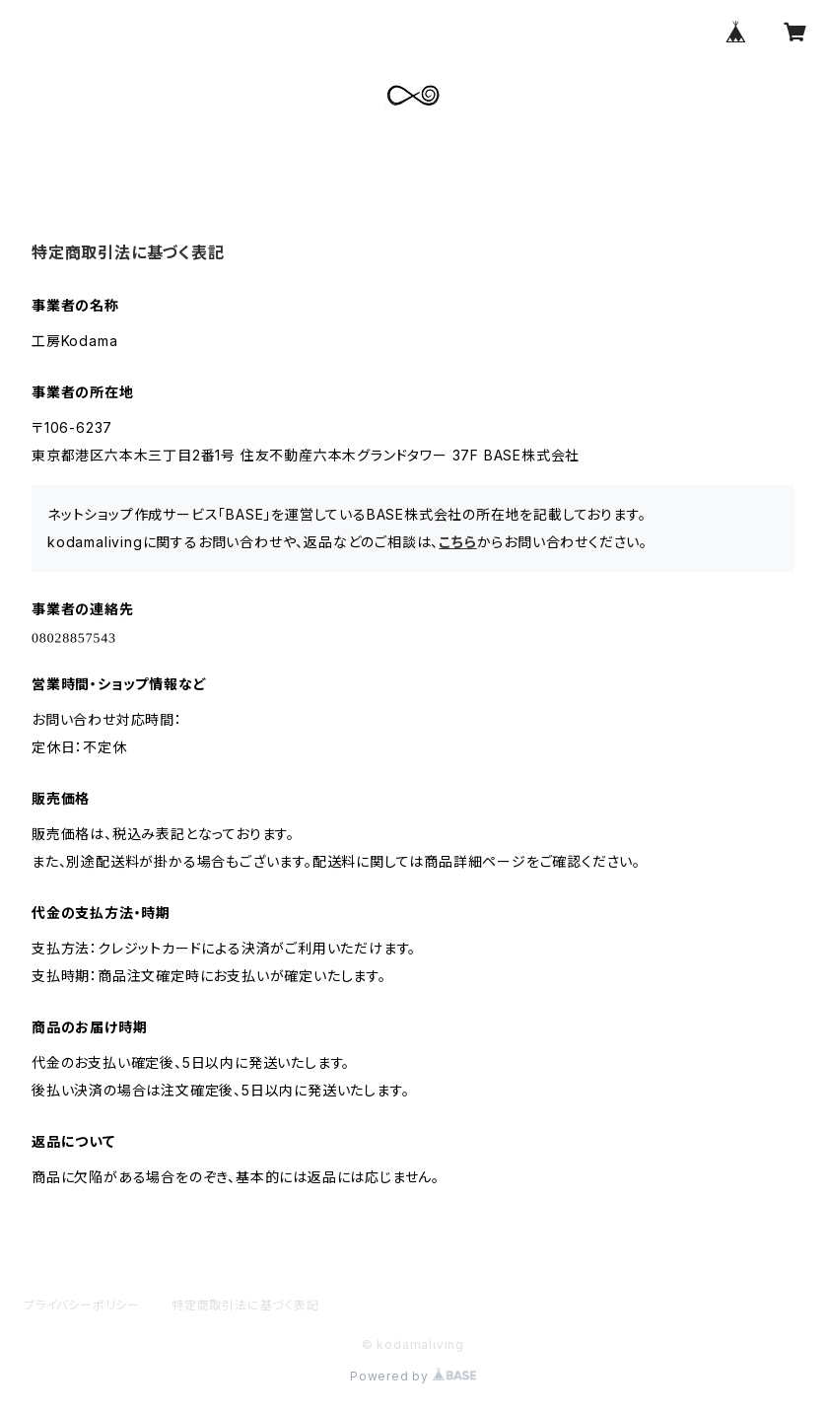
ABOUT (142, 162)
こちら (457, 541)
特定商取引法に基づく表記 (245, 1305)
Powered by (413, 1376)
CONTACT (339, 162)
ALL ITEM (234, 162)
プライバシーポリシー (82, 1305)
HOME (60, 162)
